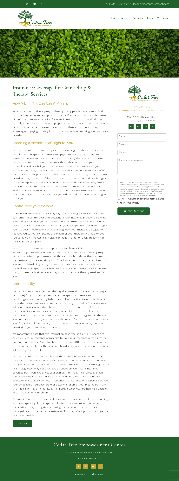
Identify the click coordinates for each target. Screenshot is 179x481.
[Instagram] (27, 3)
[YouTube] (34, 3)
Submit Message (133, 211)
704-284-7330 (113, 3)
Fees (150, 18)
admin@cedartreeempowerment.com (146, 3)
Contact (22, 423)
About (125, 18)
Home (113, 18)
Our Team (163, 18)
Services (138, 18)
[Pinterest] (41, 3)
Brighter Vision (96, 474)
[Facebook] (20, 3)
